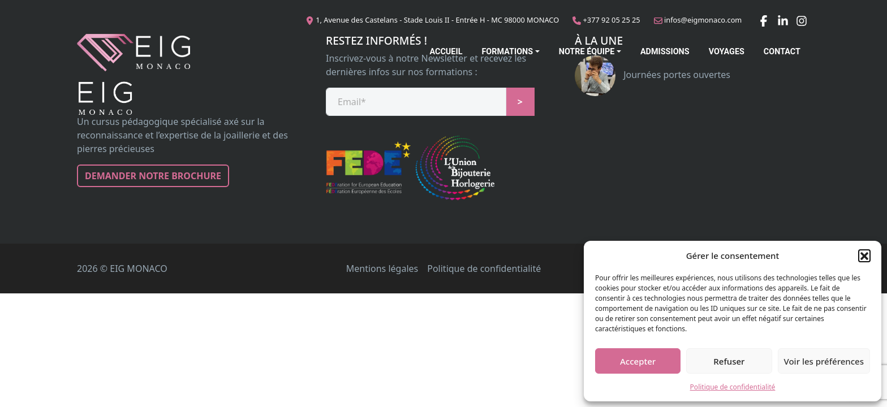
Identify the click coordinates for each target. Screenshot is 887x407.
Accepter (638, 361)
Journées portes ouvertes (652, 74)
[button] (864, 255)
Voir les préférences (824, 361)
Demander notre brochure (153, 176)
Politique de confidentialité (733, 387)
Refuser (728, 361)
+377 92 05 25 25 (611, 20)
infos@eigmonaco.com (703, 20)
